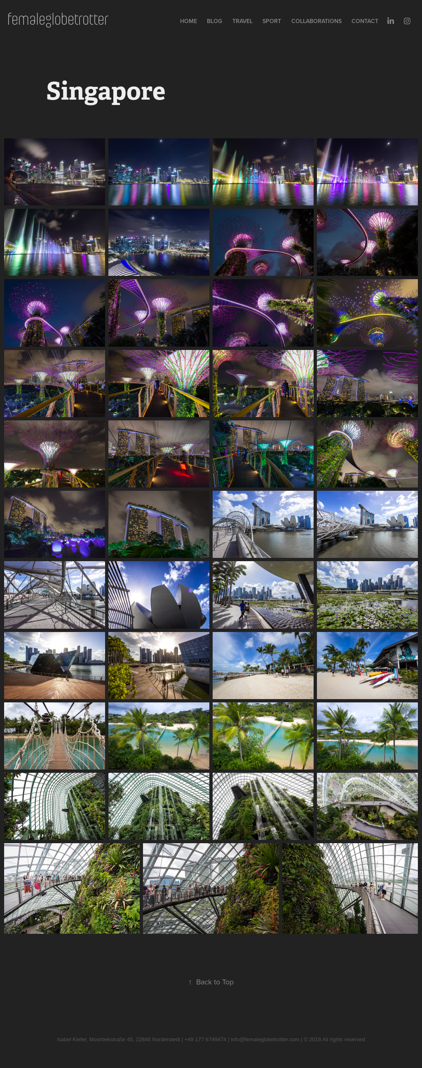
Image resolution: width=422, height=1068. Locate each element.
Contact (365, 21)
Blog (214, 21)
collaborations (316, 21)
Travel (242, 21)
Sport (272, 21)
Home (188, 21)
